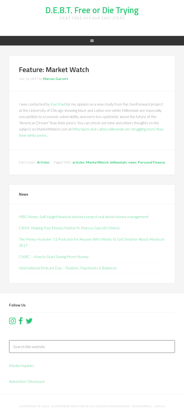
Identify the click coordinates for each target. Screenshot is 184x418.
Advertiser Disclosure (27, 381)
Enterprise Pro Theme (70, 406)
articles (78, 162)
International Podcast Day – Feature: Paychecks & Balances (68, 267)
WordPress (142, 406)
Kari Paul (58, 104)
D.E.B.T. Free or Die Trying (92, 10)
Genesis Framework (112, 406)
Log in (159, 406)
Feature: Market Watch (54, 69)
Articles (43, 162)
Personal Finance (151, 162)
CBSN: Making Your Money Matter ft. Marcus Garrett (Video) (69, 228)
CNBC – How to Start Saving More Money (54, 256)
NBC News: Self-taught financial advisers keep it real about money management (84, 216)
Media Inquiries (21, 365)
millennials (118, 162)
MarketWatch (97, 162)
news (132, 162)
